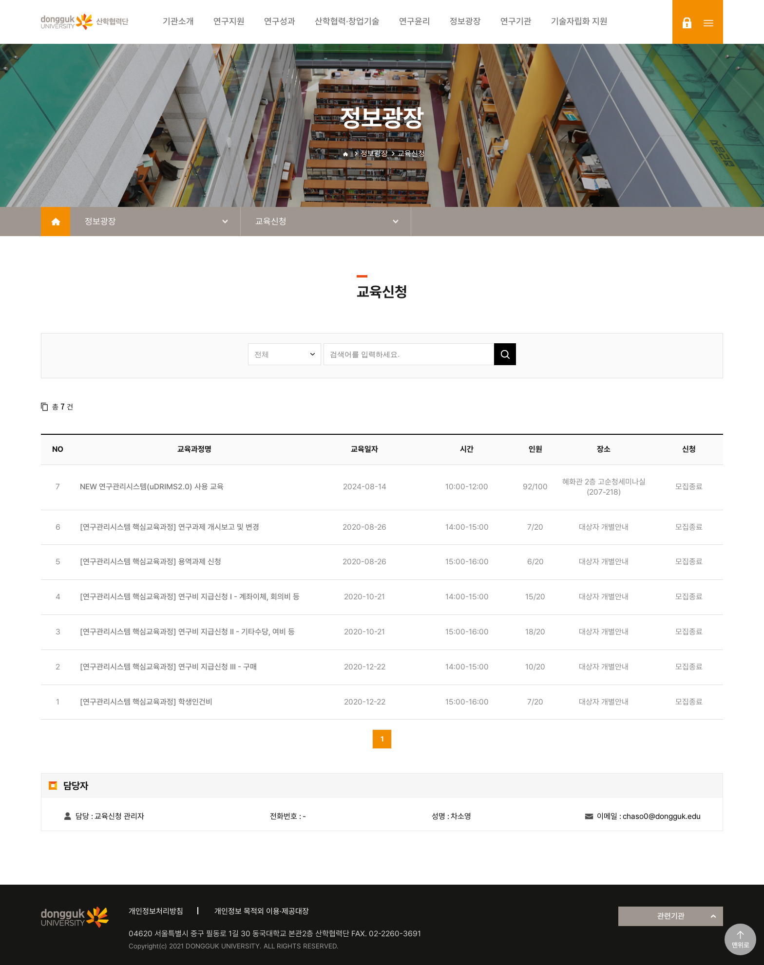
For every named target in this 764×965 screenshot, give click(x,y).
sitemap (708, 23)
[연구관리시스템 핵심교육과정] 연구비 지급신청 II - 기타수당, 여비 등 (187, 631)
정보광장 (374, 153)
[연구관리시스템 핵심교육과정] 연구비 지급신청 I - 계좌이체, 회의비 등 (190, 596)
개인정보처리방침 (156, 911)
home (55, 221)
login (687, 23)
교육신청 (411, 153)
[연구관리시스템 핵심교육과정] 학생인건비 (146, 701)
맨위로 (740, 945)
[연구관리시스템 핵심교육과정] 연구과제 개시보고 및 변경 (169, 527)
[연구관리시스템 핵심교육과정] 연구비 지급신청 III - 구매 (168, 666)
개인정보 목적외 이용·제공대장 (261, 911)
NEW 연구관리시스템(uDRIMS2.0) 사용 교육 (152, 486)
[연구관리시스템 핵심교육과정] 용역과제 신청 (150, 561)
